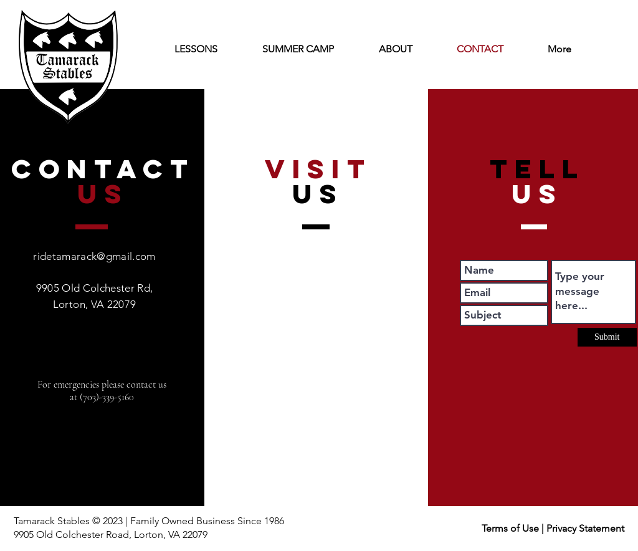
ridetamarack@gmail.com (94, 256)
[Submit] (607, 337)
